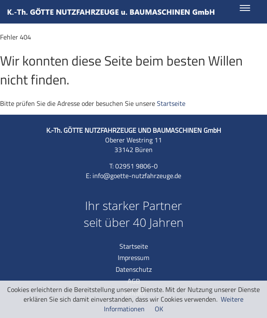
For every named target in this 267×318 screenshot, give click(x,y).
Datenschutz (134, 269)
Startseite (171, 103)
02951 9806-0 (136, 166)
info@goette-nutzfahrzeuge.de (137, 176)
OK (159, 309)
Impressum (133, 257)
